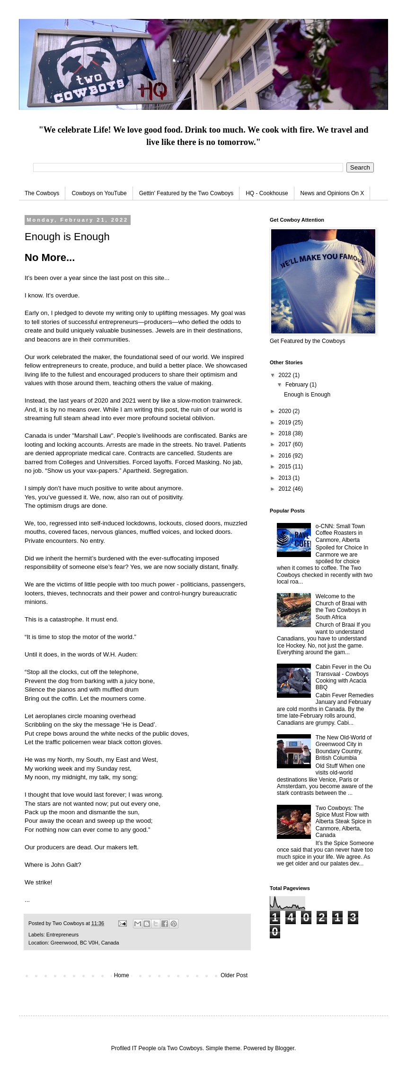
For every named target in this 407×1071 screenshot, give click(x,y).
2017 (286, 444)
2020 (286, 411)
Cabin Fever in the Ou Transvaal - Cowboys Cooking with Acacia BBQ (343, 677)
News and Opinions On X (332, 193)
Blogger (284, 1048)
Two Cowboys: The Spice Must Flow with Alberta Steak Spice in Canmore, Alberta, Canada (344, 822)
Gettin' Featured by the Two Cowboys (186, 193)
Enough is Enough (307, 394)
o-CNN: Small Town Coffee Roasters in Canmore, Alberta (340, 533)
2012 (286, 489)
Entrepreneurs (62, 934)
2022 (286, 375)
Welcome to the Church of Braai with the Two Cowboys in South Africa (341, 606)
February (297, 384)
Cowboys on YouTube (98, 193)
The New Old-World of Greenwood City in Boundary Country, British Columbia (344, 747)
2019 (286, 422)
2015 (286, 466)
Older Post (234, 975)
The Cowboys (42, 193)
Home (121, 975)
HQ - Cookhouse (267, 193)
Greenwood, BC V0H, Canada (85, 942)
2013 (286, 478)
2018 (286, 433)
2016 (286, 455)
